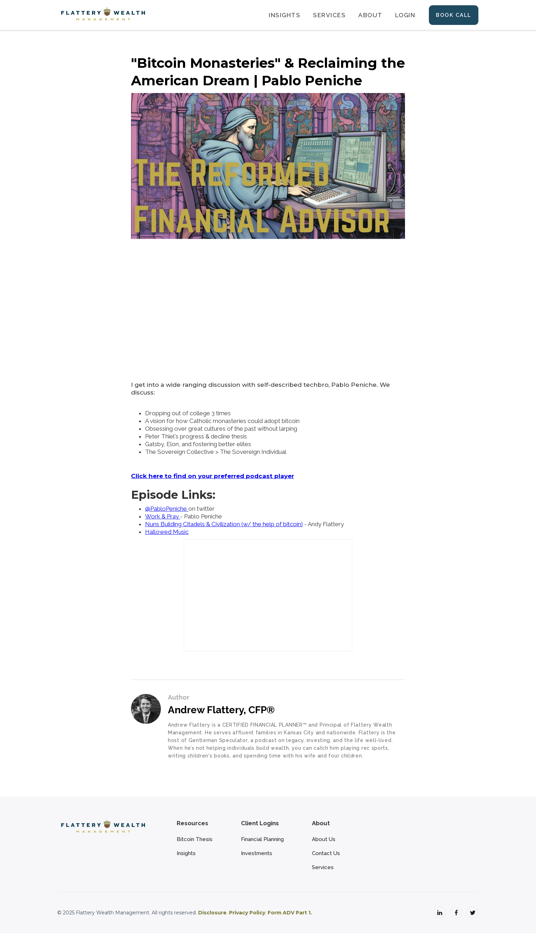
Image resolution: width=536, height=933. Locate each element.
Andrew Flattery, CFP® (221, 710)
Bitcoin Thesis (195, 839)
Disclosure (212, 912)
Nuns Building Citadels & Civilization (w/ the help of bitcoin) (224, 524)
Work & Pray (162, 516)
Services (323, 867)
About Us (323, 839)
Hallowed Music (167, 531)
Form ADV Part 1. (290, 912)
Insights (186, 853)
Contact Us (326, 853)
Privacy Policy (247, 912)
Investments (256, 853)
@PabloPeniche (166, 508)
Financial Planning (262, 839)
